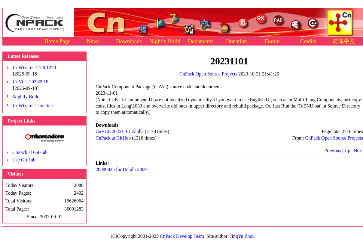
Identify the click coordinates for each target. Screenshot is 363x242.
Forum (272, 41)
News (93, 41)
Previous (332, 150)
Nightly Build (164, 41)
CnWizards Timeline (33, 105)
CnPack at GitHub (29, 152)
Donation (236, 41)
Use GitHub (23, 159)
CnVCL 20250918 (30, 81)
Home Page (57, 41)
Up (347, 150)
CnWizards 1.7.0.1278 (34, 67)
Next (358, 150)
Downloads (129, 41)
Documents (200, 41)
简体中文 (343, 41)
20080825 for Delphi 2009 (121, 169)
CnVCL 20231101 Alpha (120, 131)
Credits (308, 41)
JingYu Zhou (242, 236)
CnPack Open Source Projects (208, 73)
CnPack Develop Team (182, 236)
